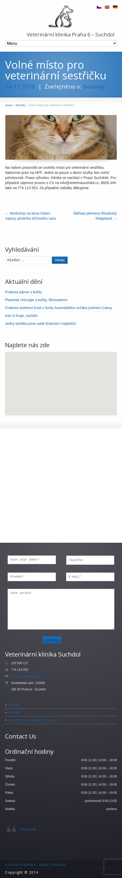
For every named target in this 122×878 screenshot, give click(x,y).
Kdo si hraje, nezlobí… (23, 316)
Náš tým (14, 705)
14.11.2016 (20, 86)
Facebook (28, 829)
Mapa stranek (52, 865)
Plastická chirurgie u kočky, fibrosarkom (36, 300)
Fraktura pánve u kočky (23, 292)
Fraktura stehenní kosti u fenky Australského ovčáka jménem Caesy (58, 308)
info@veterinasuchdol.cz (27, 676)
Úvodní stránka (20, 865)
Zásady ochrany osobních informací (33, 720)
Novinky (94, 86)
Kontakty (15, 712)
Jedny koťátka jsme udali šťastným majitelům (40, 324)
